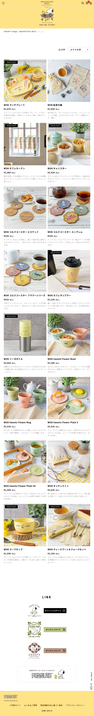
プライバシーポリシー (75, 705)
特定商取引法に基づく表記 (52, 705)
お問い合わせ (47, 710)
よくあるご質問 (30, 705)
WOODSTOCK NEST (27, 31)
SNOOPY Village (10, 31)
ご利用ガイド (15, 705)
